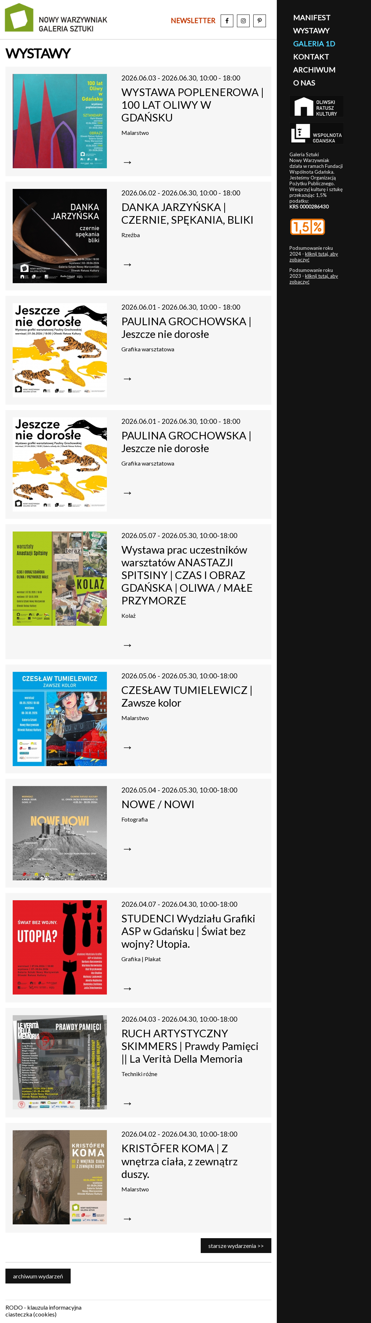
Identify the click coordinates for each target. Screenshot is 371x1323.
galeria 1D (314, 43)
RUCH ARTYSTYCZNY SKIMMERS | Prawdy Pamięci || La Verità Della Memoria (190, 1046)
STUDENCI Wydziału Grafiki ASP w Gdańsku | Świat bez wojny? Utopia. (188, 931)
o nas (304, 82)
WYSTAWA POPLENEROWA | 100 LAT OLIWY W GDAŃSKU (192, 105)
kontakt (311, 56)
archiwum (314, 69)
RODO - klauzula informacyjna (43, 1307)
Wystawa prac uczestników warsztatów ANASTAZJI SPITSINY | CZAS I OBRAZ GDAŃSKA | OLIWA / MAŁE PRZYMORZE (187, 575)
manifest (311, 17)
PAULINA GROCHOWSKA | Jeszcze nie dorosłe (186, 327)
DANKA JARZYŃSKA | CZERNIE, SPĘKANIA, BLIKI (187, 213)
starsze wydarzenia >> (236, 1245)
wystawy (311, 30)
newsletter (193, 21)
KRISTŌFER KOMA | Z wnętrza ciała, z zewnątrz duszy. (179, 1161)
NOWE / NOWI (158, 804)
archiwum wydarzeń (38, 1276)
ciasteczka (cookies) (31, 1314)
